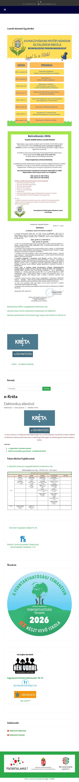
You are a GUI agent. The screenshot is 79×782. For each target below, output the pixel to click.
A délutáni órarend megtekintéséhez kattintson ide (30, 466)
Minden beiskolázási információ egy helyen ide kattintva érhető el (36, 315)
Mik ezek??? (25, 701)
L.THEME (51, 779)
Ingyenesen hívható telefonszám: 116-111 (25, 668)
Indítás (46, 388)
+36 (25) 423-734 (30, 4)
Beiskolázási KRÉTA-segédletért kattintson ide (27, 306)
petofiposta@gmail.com (48, 4)
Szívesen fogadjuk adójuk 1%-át (23, 528)
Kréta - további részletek (23, 364)
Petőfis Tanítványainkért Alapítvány (23, 544)
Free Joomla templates (34, 779)
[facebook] (38, 2)
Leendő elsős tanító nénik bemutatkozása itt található (31, 311)
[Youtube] (40, 2)
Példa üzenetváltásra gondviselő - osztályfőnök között (27, 451)
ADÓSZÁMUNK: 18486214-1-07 (23, 547)
